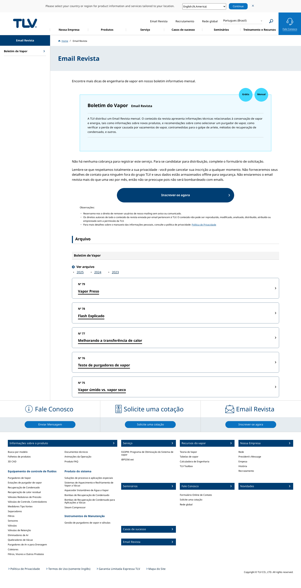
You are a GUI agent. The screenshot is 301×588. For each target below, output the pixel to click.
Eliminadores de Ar (18, 535)
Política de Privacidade (204, 224)
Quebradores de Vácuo (20, 539)
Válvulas (12, 525)
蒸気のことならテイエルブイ (25, 23)
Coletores (13, 549)
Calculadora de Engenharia (194, 461)
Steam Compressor (75, 507)
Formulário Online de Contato (196, 495)
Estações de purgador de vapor (25, 482)
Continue (238, 6)
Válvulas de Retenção (19, 530)
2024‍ (97, 272)
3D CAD (12, 461)
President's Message (249, 456)
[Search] (271, 21)
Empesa (242, 461)
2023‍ (115, 272)
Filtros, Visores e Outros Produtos (26, 554)
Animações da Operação (77, 456)
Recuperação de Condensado (24, 487)
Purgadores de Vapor (19, 478)
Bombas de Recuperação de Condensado (86, 495)
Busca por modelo (18, 452)
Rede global (186, 504)
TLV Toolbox (186, 466)
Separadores (15, 511)
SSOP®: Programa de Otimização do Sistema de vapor (147, 453)
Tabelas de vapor (189, 456)
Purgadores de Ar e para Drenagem (27, 544)
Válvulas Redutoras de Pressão (24, 497)
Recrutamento (246, 471)
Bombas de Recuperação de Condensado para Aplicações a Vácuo (89, 501)
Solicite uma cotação (191, 499)
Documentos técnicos (76, 452)
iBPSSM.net (127, 459)
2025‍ (80, 272)
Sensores (13, 520)
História (242, 466)
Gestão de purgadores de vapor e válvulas (87, 522)
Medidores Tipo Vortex (20, 506)
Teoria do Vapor (188, 452)
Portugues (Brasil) (234, 20)
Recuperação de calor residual (24, 492)
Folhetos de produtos (19, 456)
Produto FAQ (71, 461)
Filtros (11, 516)
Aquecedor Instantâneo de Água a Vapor (86, 490)
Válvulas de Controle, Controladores (27, 501)
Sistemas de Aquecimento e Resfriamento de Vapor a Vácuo (88, 484)
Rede (241, 452)
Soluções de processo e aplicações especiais (88, 478)
